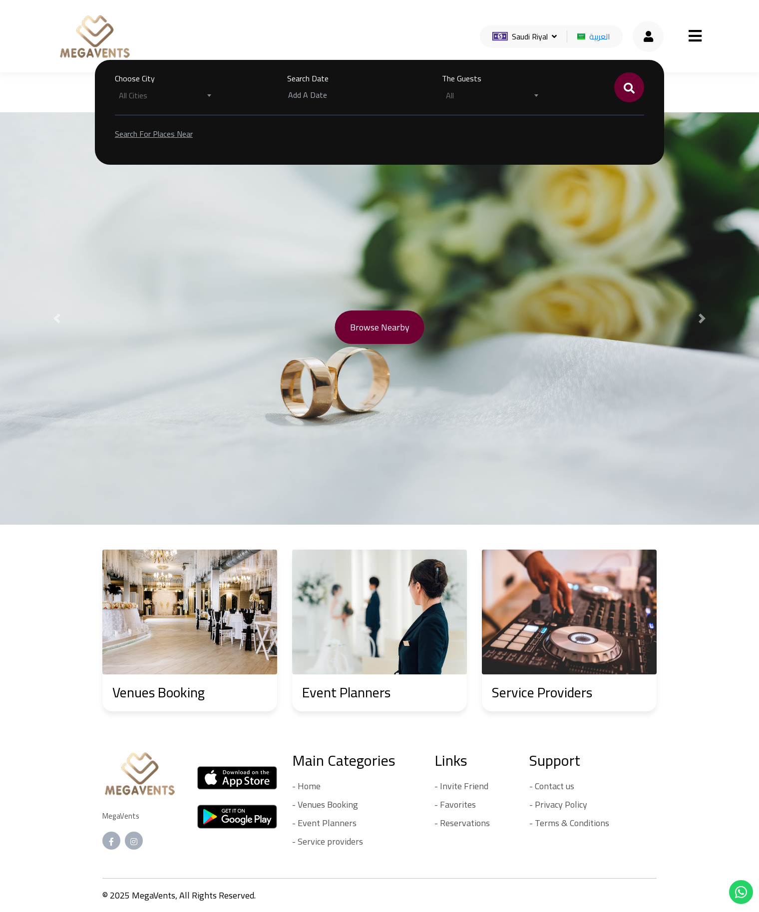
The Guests (461, 78)
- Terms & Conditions (569, 823)
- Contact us (551, 786)
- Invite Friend (461, 786)
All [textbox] (450, 95)
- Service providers (327, 841)
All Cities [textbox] (133, 95)
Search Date (308, 78)
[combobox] (165, 95)
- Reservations (462, 823)
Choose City (135, 78)
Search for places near (154, 134)
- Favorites (455, 804)
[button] (57, 318)
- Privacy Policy (558, 804)
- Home (306, 786)
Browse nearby (379, 327)
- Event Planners (324, 823)
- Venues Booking (325, 804)
